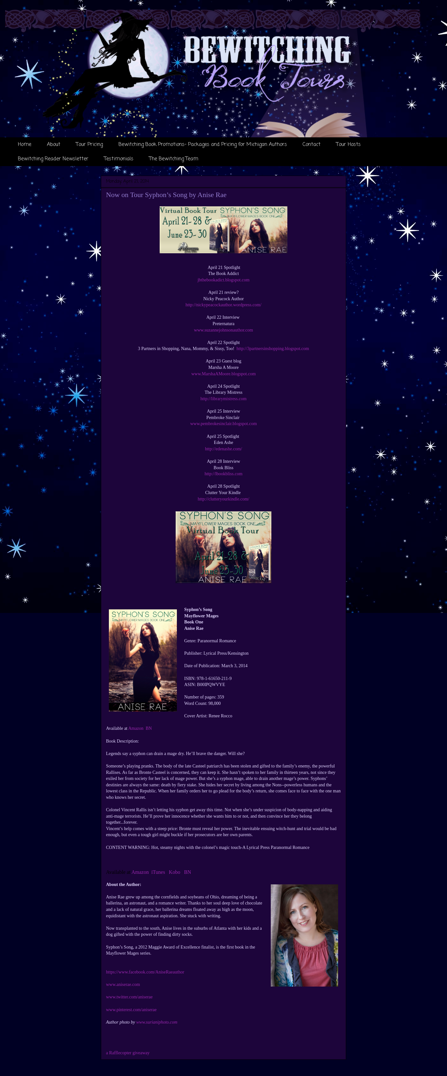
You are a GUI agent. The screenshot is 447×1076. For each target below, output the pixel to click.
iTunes (158, 872)
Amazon (135, 728)
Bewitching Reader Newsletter (53, 159)
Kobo (174, 872)
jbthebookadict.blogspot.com (224, 280)
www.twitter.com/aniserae (129, 997)
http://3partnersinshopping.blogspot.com (273, 348)
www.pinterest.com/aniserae (131, 1009)
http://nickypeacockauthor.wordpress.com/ (223, 304)
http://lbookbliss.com (224, 473)
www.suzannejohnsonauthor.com (223, 330)
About (53, 145)
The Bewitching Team (173, 159)
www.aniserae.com (123, 984)
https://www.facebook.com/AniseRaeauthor (145, 972)
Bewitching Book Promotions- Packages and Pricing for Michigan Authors (202, 145)
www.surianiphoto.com (157, 1022)
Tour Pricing (89, 145)
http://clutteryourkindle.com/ (223, 499)
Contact (312, 145)
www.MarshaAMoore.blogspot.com (223, 373)
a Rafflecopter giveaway (128, 1052)
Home (24, 145)
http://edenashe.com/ (223, 448)
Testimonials (118, 159)
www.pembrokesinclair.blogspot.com (223, 423)
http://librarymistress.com (223, 398)
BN (149, 728)
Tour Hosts (348, 145)
